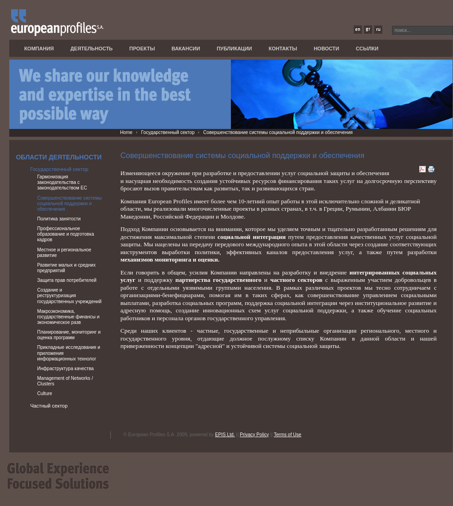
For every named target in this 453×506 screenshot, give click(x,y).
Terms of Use (288, 434)
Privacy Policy (254, 434)
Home (126, 132)
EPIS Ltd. (225, 434)
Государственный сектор (168, 132)
